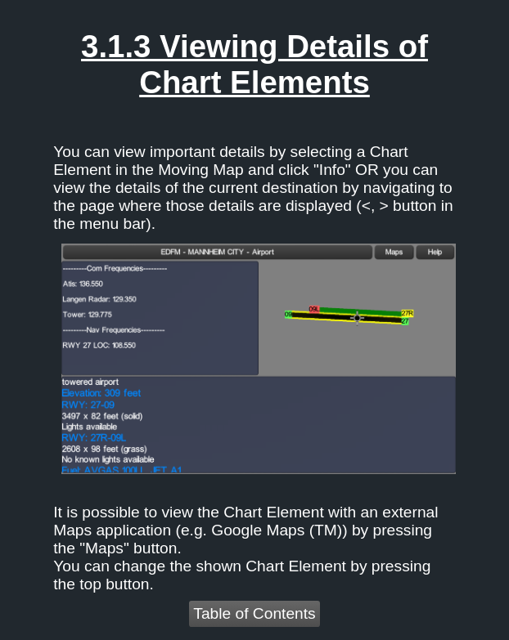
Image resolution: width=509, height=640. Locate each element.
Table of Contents (254, 613)
